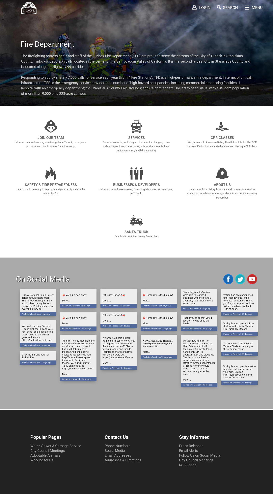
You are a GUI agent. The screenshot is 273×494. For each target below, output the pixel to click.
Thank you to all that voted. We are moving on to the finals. (199, 324)
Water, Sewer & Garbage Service (55, 446)
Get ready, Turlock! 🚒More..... (118, 301)
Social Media (115, 450)
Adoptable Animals (45, 455)
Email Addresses (118, 455)
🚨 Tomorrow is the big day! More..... (159, 301)
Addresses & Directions (123, 460)
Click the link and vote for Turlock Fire (38, 359)
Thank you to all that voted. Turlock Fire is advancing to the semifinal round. (239, 349)
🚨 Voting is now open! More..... (78, 301)
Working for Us (41, 460)
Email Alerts (188, 450)
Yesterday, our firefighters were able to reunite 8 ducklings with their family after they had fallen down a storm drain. (199, 301)
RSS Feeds (187, 465)
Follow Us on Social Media (199, 455)
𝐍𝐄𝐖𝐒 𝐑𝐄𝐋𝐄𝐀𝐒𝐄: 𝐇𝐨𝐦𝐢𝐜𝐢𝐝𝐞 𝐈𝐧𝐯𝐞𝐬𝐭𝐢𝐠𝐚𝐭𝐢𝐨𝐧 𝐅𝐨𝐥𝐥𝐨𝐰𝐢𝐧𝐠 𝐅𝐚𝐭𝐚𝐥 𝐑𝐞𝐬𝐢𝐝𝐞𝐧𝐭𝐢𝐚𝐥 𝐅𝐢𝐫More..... (159, 349)
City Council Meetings (47, 450)
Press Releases (191, 446)
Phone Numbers (117, 446)
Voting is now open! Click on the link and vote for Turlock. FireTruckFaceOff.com (239, 329)
